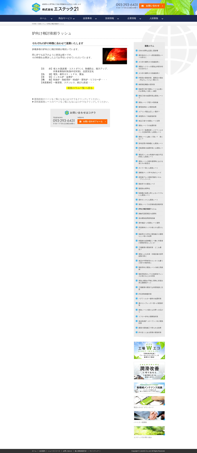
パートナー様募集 (140, 422)
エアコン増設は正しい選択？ (149, 112)
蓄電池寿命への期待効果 (147, 107)
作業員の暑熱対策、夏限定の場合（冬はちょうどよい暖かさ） (151, 79)
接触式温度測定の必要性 (147, 214)
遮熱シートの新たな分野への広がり (151, 311)
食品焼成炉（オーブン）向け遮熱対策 (151, 322)
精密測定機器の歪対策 (147, 84)
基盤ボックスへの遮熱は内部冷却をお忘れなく (151, 68)
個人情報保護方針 (81, 451)
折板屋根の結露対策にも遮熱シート (151, 149)
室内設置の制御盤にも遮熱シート (151, 143)
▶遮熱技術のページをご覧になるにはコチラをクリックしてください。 (66, 99)
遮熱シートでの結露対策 (147, 125)
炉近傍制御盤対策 (145, 294)
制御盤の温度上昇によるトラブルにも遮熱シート (151, 194)
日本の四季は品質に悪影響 (148, 51)
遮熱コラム (42, 24)
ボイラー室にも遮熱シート (148, 168)
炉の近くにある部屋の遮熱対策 (150, 332)
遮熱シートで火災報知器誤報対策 (151, 204)
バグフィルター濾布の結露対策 (150, 299)
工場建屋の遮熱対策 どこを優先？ (150, 248)
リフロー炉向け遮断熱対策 (148, 316)
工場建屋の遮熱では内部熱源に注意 (151, 288)
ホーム (34, 451)
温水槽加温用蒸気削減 (147, 218)
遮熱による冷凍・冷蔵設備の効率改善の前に (151, 255)
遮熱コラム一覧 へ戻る (80, 88)
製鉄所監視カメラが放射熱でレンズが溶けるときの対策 (151, 275)
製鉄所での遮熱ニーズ (147, 184)
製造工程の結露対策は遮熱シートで (151, 97)
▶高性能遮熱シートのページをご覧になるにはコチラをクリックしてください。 (71, 102)
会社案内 (42, 451)
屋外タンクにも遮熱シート (148, 200)
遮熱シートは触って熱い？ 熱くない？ (151, 138)
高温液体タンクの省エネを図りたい (151, 228)
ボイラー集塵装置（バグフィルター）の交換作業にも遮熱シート (151, 131)
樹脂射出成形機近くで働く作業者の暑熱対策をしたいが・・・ (151, 242)
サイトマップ (94, 451)
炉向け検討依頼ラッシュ (147, 209)
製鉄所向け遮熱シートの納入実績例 (151, 268)
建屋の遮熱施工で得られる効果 (150, 328)
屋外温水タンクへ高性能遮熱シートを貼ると (151, 56)
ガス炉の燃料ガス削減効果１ (149, 62)
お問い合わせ (67, 451)
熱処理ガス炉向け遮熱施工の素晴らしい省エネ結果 (151, 235)
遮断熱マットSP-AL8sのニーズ (150, 173)
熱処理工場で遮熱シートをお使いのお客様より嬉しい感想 (151, 90)
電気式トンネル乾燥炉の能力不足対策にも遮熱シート (151, 156)
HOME (34, 24)
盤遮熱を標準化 (144, 188)
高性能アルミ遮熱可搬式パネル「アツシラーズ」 (150, 178)
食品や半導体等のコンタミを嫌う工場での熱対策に (151, 262)
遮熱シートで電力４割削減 (148, 102)
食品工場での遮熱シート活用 (149, 121)
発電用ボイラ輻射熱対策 (147, 116)
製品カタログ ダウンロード (144, 407)
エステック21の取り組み (143, 437)
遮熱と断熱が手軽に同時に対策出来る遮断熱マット (151, 282)
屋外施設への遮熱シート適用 (149, 223)
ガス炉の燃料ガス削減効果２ (149, 73)
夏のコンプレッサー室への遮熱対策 (151, 304)
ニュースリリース (54, 451)
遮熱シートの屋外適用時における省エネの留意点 (151, 162)
